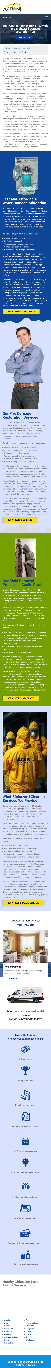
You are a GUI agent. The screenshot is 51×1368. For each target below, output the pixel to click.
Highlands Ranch (32, 1323)
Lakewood (30, 1326)
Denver (7, 1340)
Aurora (6, 1323)
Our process (15, 978)
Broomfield (8, 1328)
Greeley (29, 1320)
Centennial (8, 1334)
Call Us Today (24, 37)
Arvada (7, 1320)
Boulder (7, 1326)
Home (8, 48)
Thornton (29, 1337)
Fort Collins (8, 1343)
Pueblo (28, 1334)
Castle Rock (8, 1331)
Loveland (29, 1331)
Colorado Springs (11, 1337)
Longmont (30, 1328)
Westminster (31, 1340)
